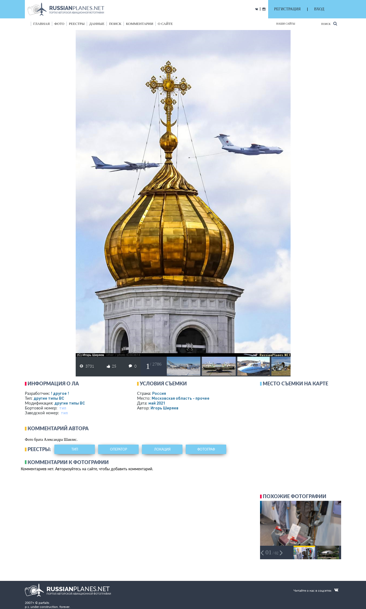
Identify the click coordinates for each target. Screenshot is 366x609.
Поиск (329, 24)
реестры (77, 24)
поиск (115, 24)
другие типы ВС (49, 398)
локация (162, 449)
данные (96, 24)
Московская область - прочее (180, 398)
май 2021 (156, 403)
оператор (118, 449)
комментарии (139, 24)
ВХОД (319, 9)
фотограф (206, 449)
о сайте (165, 24)
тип (62, 407)
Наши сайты (285, 23)
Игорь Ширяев (164, 407)
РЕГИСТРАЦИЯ (287, 9)
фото (59, 24)
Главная (41, 24)
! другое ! (60, 393)
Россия (159, 393)
